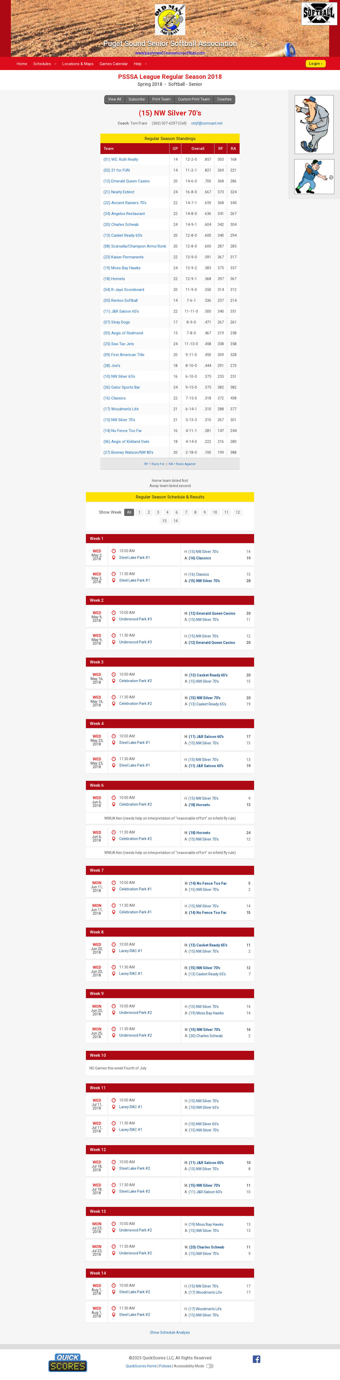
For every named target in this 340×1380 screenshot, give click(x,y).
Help (141, 63)
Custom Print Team (194, 99)
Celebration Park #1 (135, 889)
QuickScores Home (141, 1366)
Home (22, 63)
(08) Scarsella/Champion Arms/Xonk (135, 246)
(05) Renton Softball (121, 300)
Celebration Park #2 (135, 681)
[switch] (210, 1366)
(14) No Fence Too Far (123, 430)
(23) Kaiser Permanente (124, 257)
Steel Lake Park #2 (134, 1168)
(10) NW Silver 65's (119, 376)
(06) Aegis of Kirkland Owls (126, 441)
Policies (165, 1366)
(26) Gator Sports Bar (122, 387)
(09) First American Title (124, 354)
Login (314, 63)
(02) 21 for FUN (117, 170)
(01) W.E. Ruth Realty (121, 159)
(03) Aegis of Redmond (123, 333)
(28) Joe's (112, 365)
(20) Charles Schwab (121, 224)
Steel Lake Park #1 (134, 558)
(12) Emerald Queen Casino (127, 181)
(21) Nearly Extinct (119, 192)
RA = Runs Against (182, 464)
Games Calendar (114, 63)
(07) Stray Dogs (117, 322)
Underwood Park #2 (135, 1013)
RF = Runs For (154, 464)
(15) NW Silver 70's (119, 420)
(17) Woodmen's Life (121, 409)
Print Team (161, 99)
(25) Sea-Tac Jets (119, 344)
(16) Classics (115, 398)
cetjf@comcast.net (207, 123)
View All (114, 99)
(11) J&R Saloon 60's (121, 311)
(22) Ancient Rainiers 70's (125, 203)
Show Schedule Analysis (170, 1332)
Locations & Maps (77, 63)
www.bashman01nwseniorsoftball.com (170, 53)
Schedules (45, 63)
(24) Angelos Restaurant (124, 213)
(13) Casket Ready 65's (123, 235)
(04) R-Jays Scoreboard (124, 289)
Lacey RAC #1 (130, 951)
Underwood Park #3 (135, 619)
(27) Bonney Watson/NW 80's (128, 452)
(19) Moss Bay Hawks (122, 268)
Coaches (224, 99)
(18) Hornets (114, 278)
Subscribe (137, 99)
